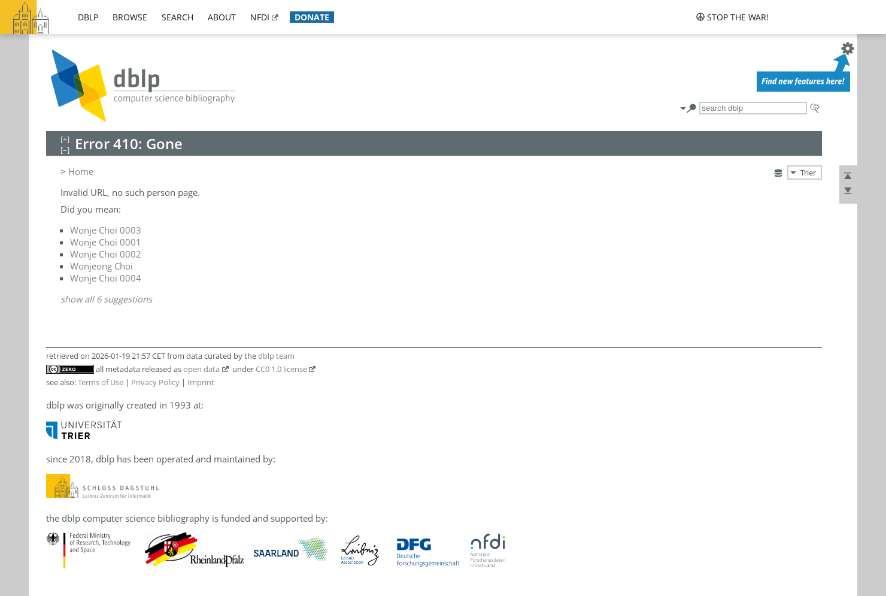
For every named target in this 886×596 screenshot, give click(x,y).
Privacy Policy (155, 382)
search (177, 17)
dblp (88, 17)
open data (201, 369)
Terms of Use (100, 382)
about (222, 17)
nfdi (259, 17)
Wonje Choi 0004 (105, 278)
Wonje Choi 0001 (105, 242)
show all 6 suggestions (106, 299)
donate (312, 17)
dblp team (276, 355)
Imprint (200, 382)
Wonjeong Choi (101, 266)
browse (130, 17)
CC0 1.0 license (281, 369)
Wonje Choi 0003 (105, 230)
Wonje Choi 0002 (105, 254)
